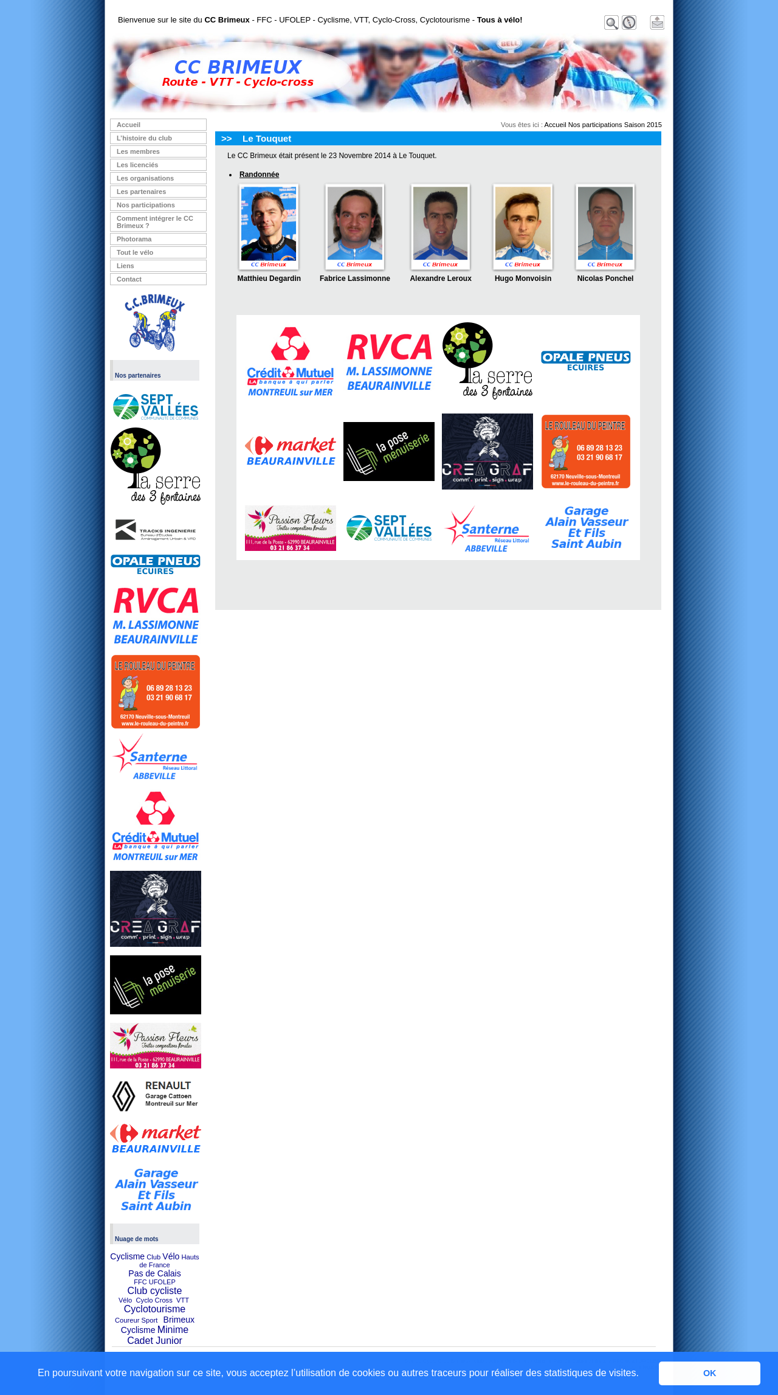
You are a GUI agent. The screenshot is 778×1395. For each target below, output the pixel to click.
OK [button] (710, 1373)
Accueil (128, 124)
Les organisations (145, 178)
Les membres (138, 151)
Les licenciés (138, 164)
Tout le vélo (135, 252)
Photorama (134, 239)
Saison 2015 (643, 124)
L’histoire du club (144, 138)
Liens (125, 265)
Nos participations (146, 205)
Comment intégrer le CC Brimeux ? (155, 222)
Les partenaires (141, 191)
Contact (129, 279)
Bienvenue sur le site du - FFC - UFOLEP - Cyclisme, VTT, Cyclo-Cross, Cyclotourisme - (320, 19)
